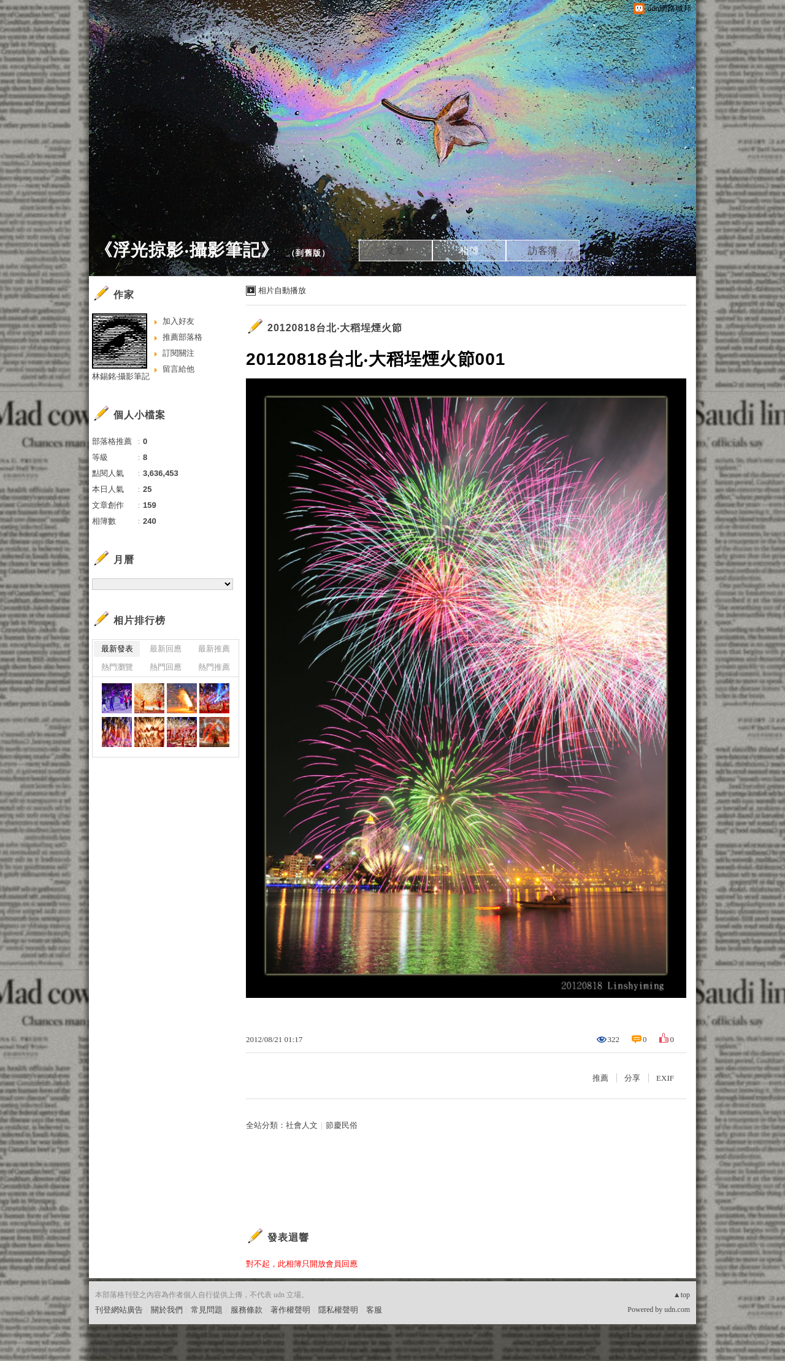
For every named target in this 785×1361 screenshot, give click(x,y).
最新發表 (117, 648)
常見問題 (207, 1309)
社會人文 (302, 1125)
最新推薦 (214, 648)
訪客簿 (542, 250)
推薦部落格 (182, 337)
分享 (632, 1078)
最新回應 (166, 648)
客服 (374, 1309)
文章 (395, 250)
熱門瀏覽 (117, 667)
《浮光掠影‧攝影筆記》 (186, 249)
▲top (681, 1294)
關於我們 (167, 1309)
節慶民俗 (342, 1125)
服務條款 (246, 1309)
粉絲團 (107, 1351)
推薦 (600, 1078)
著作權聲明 (290, 1309)
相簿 (469, 250)
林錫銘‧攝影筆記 (121, 376)
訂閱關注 (178, 353)
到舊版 (308, 253)
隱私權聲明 (338, 1309)
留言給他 (178, 369)
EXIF (665, 1078)
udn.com (677, 1309)
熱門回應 (166, 667)
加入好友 (178, 321)
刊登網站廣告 (119, 1309)
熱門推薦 (214, 667)
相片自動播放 (282, 290)
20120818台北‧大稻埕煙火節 (334, 328)
